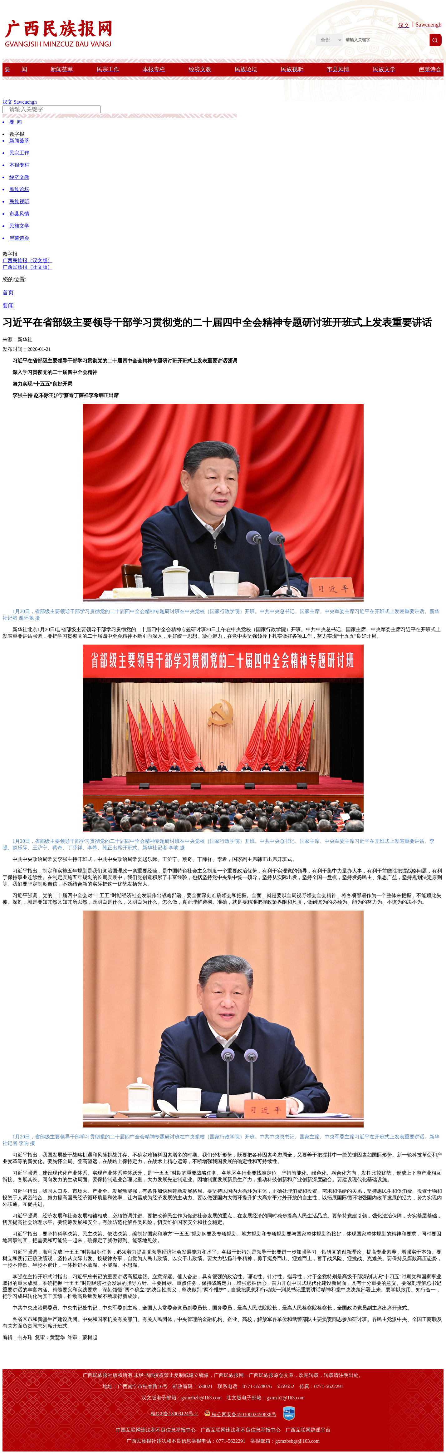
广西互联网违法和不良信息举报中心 (241, 1429)
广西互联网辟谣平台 (308, 1429)
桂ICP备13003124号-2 (174, 1413)
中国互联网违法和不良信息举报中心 (156, 1429)
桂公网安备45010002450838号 (240, 1413)
